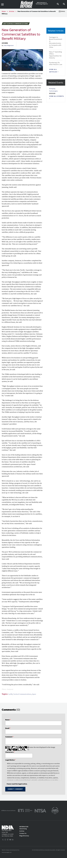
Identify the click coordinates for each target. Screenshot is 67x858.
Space (34, 694)
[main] (33, 409)
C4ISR (10, 694)
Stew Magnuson (9, 45)
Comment (9, 737)
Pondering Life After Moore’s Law (55, 63)
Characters (10, 752)
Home (4, 11)
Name (7, 720)
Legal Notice (10, 760)
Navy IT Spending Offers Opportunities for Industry (55, 55)
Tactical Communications (22, 694)
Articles (11, 11)
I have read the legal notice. (17, 784)
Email (62, 11)
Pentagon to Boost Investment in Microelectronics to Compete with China (55, 42)
